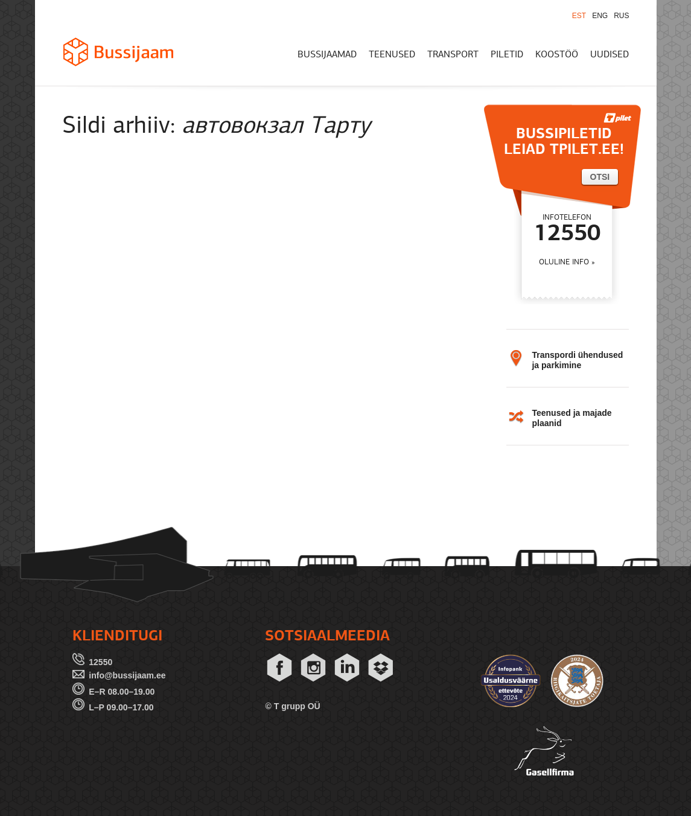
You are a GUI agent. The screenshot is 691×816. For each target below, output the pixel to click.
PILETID (507, 55)
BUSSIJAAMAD (327, 55)
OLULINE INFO (564, 262)
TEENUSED (392, 55)
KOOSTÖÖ (556, 55)
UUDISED (609, 55)
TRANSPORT (453, 55)
